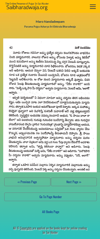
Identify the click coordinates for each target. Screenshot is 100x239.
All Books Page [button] (50, 211)
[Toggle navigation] (93, 6)
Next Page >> (73, 181)
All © (23, 228)
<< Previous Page (27, 181)
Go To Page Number (50, 196)
